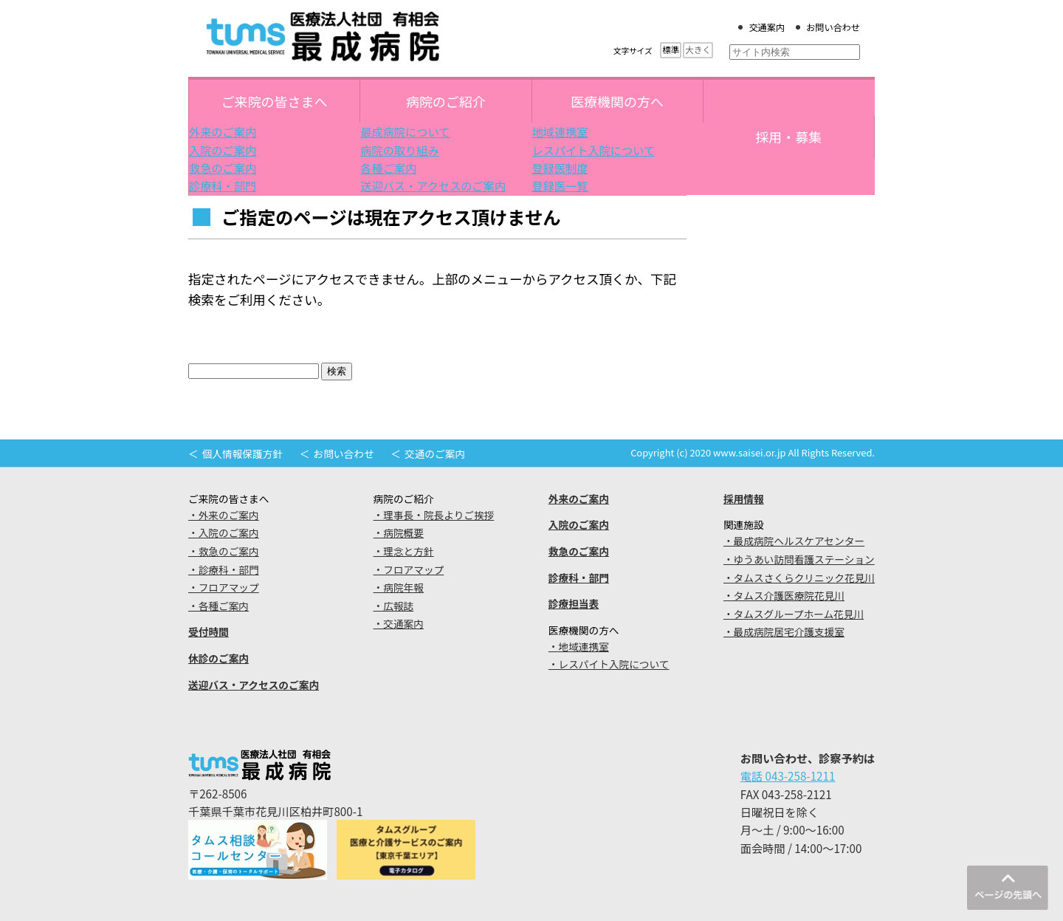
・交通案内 (399, 623)
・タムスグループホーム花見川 (793, 613)
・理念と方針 (404, 551)
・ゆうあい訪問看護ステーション (799, 559)
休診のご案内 (218, 658)
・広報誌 (394, 605)
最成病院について (405, 131)
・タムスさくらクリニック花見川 (799, 577)
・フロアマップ (223, 587)
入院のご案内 (222, 150)
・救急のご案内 (223, 551)
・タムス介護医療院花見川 (783, 595)
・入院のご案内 (223, 532)
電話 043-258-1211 (788, 775)
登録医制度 (560, 168)
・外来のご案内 (223, 514)
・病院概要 (399, 532)
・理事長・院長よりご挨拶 (434, 514)
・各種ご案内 (218, 605)
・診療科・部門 (223, 569)
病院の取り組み (399, 150)
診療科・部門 (222, 185)
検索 (336, 371)
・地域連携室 (578, 646)
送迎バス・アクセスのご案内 (433, 185)
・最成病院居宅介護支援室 (783, 631)
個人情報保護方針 (242, 453)
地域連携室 (560, 131)
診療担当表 (573, 603)
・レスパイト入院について (609, 664)
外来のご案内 (222, 131)
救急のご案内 (222, 168)
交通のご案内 (435, 453)
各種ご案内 (388, 168)
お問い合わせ (833, 27)
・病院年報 (399, 587)
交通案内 (767, 27)
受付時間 (208, 631)
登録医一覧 (560, 185)
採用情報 (743, 498)
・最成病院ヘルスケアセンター (793, 540)
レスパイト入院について (594, 150)
